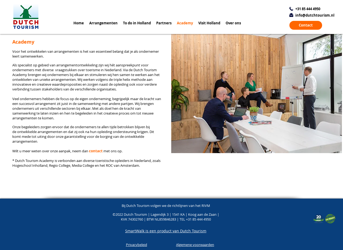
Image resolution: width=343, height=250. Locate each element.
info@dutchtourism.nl (314, 15)
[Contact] (306, 25)
